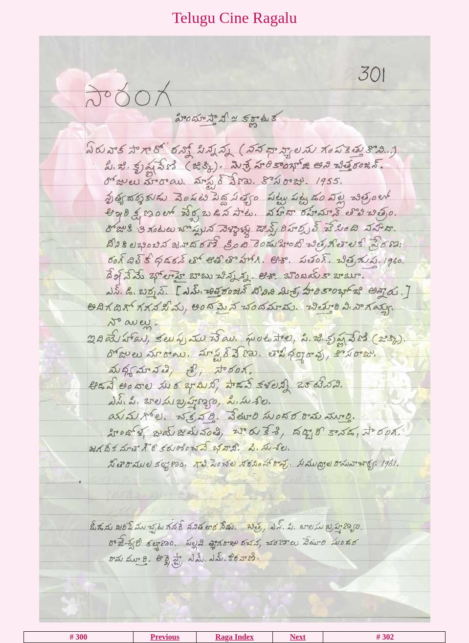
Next (298, 637)
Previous (165, 637)
